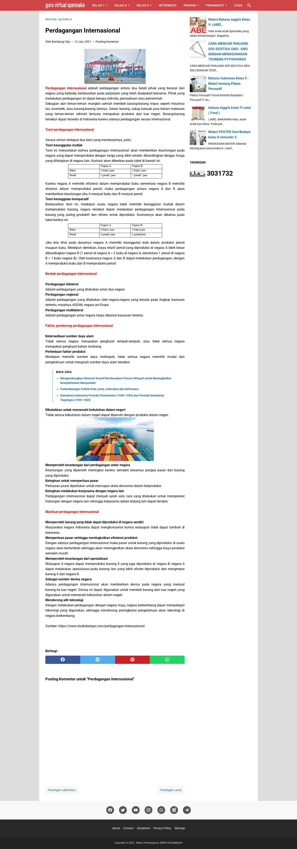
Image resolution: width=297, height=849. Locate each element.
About (116, 828)
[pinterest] (132, 660)
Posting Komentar (107, 41)
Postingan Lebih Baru (61, 790)
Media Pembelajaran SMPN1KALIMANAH (159, 842)
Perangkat (215, 5)
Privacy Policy (162, 828)
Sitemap (179, 828)
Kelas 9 (143, 5)
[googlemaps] (174, 810)
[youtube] (136, 810)
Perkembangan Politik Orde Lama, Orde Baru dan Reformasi (99, 389)
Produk (190, 5)
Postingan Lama (171, 790)
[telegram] (187, 810)
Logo (238, 5)
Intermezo (168, 5)
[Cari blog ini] (249, 5)
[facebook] (62, 660)
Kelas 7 (98, 5)
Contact (128, 828)
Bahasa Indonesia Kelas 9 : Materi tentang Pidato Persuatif (228, 83)
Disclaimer (143, 828)
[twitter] (97, 660)
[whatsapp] (167, 660)
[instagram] (148, 810)
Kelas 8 (120, 5)
